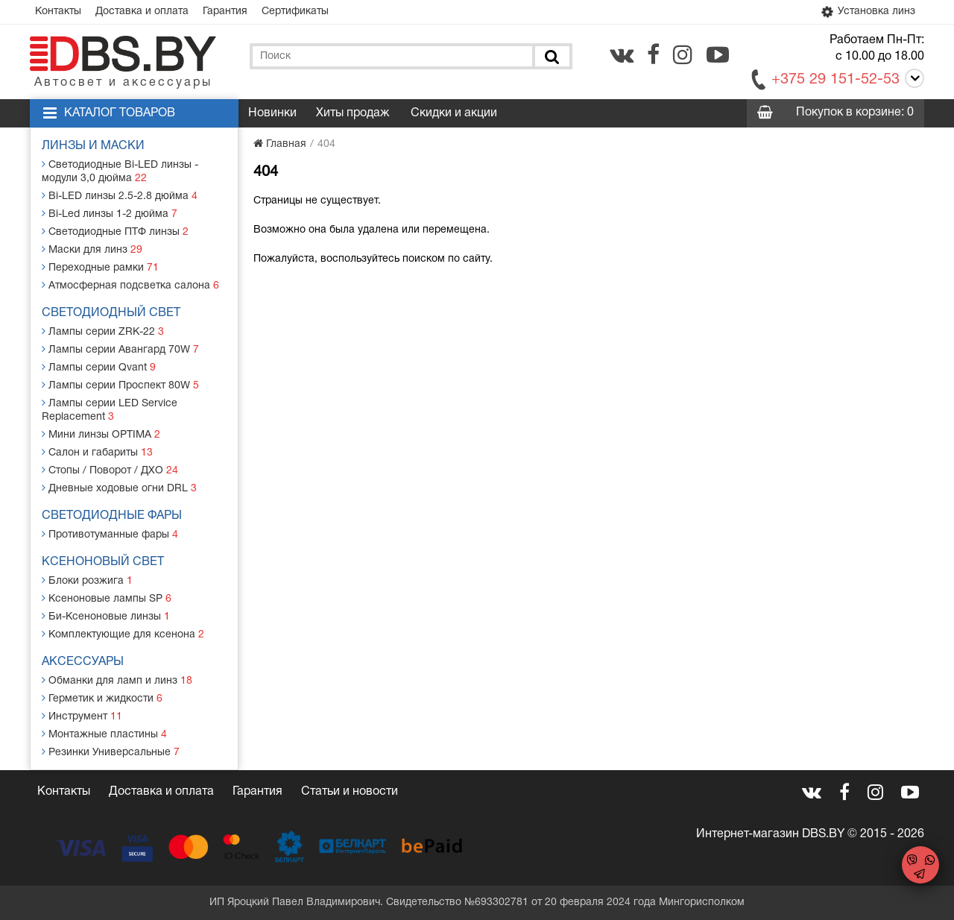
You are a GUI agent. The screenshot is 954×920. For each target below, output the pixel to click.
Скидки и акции (454, 113)
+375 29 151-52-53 (835, 79)
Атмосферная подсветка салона (130, 285)
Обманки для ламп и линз (117, 680)
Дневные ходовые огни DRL (119, 488)
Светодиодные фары (112, 516)
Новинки (272, 113)
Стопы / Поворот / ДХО (110, 470)
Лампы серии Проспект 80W (120, 385)
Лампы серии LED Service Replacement (109, 409)
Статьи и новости (349, 792)
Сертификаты (295, 11)
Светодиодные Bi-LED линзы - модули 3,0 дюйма (120, 171)
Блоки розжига (87, 580)
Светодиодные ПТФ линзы (115, 231)
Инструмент (82, 716)
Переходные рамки (100, 267)
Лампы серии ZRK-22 (103, 331)
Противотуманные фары (110, 534)
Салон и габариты (97, 452)
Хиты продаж (352, 113)
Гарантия (225, 11)
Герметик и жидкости (102, 698)
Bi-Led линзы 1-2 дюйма (109, 213)
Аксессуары (83, 662)
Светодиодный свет (111, 313)
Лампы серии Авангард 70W (120, 349)
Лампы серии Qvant (99, 367)
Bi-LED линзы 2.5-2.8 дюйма (120, 195)
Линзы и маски (93, 146)
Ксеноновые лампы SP (106, 598)
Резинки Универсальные (111, 751)
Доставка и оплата (142, 11)
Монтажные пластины (104, 734)
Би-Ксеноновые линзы (106, 616)
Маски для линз (92, 249)
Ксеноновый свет (103, 562)
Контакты (58, 11)
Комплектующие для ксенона (123, 634)
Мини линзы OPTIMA (101, 434)
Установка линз (866, 12)
